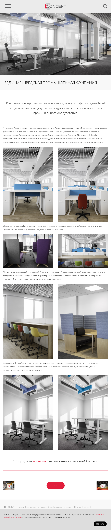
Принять (100, 524)
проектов (39, 461)
